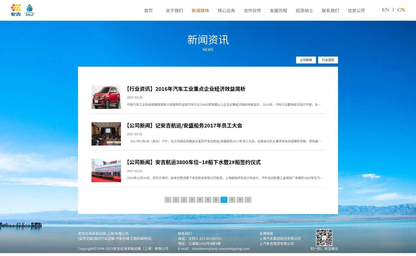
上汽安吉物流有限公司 (276, 243)
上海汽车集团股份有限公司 (280, 238)
